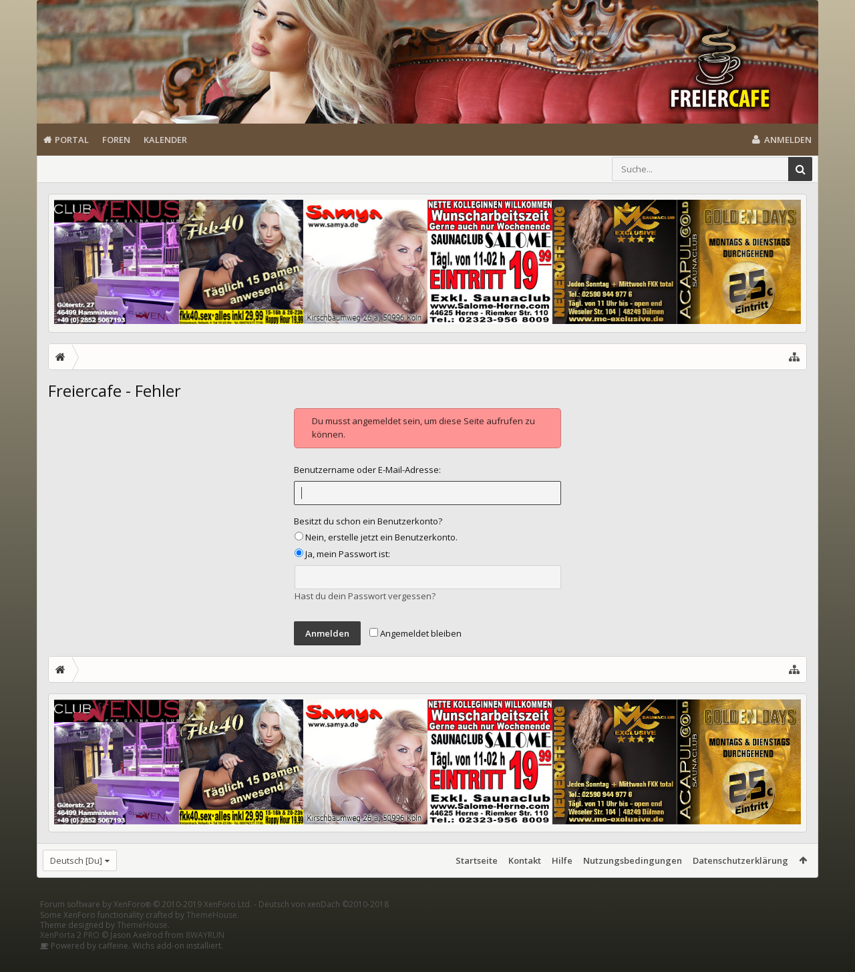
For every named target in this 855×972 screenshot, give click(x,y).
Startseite (477, 860)
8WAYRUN (205, 956)
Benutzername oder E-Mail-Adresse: (367, 470)
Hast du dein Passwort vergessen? (365, 596)
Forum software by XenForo (146, 925)
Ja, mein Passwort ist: (342, 554)
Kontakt (524, 860)
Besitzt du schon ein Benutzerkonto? (368, 521)
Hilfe (562, 860)
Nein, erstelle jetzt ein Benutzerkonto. (376, 537)
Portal (72, 140)
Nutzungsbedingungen (632, 860)
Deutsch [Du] (76, 860)
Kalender (165, 140)
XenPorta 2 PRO (70, 956)
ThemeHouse (211, 936)
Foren (116, 140)
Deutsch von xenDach (324, 925)
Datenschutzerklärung (740, 860)
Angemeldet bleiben (415, 633)
